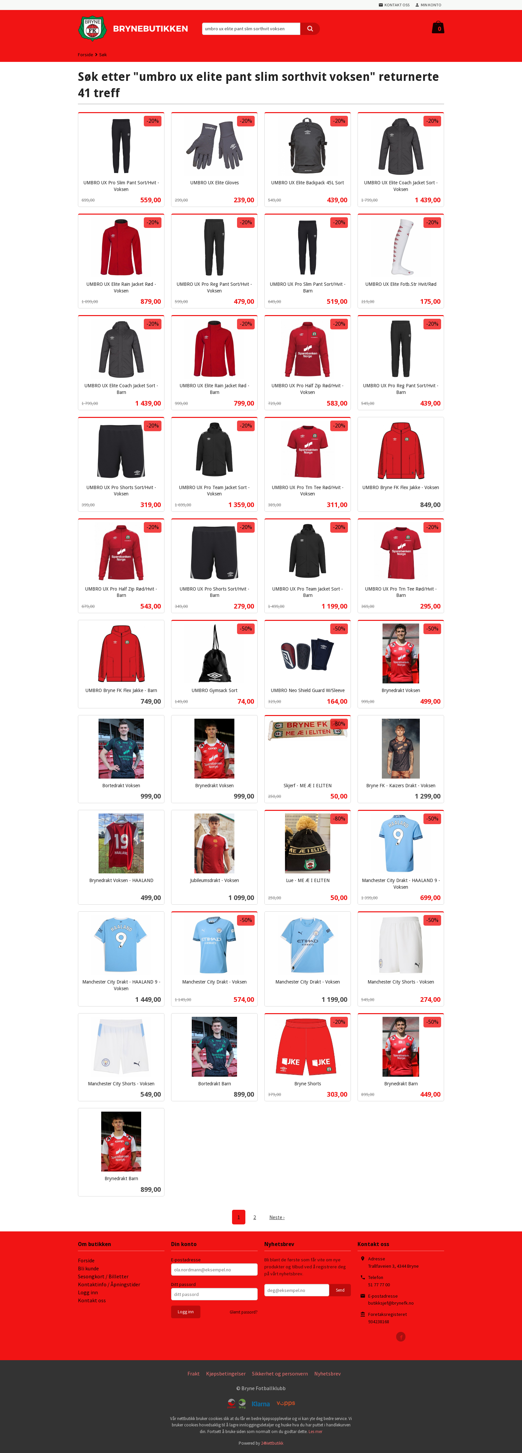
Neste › (277, 1217)
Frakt (193, 1373)
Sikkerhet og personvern (280, 1373)
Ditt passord (183, 1284)
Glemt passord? (244, 1312)
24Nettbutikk (272, 1443)
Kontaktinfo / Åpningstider (109, 1284)
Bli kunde (88, 1268)
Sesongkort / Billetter (103, 1276)
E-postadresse (186, 1259)
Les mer (315, 1431)
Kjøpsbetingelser (226, 1373)
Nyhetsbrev (327, 1373)
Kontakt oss (92, 1300)
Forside (85, 55)
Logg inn (88, 1292)
